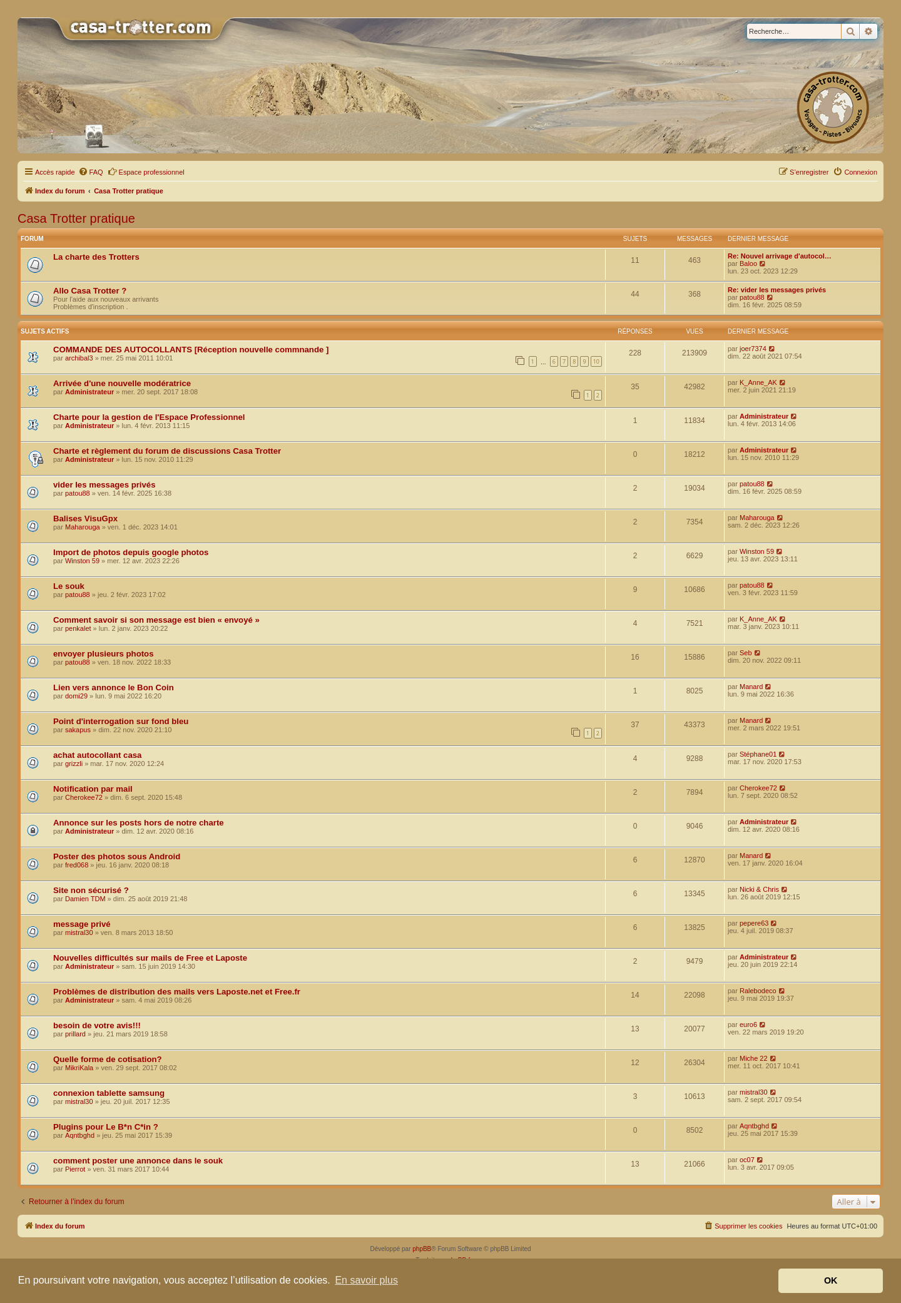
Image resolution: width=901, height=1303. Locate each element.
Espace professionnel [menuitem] (146, 171)
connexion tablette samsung (109, 1093)
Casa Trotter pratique (76, 218)
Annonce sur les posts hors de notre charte (138, 822)
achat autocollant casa (97, 755)
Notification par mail (93, 789)
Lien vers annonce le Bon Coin (113, 687)
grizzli (74, 763)
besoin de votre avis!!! (97, 1025)
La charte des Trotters (96, 257)
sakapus (78, 729)
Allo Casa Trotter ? (89, 290)
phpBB (421, 1248)
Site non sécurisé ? (91, 890)
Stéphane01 (758, 754)
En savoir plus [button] (366, 1280)
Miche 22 (754, 1058)
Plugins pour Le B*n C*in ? (105, 1127)
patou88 (752, 297)
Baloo (748, 263)
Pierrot (75, 1169)
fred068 (76, 865)
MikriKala (79, 1067)
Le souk (68, 586)
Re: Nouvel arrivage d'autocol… (780, 256)
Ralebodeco (758, 990)
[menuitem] (90, 172)
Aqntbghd (79, 1135)
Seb (746, 653)
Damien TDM (85, 898)
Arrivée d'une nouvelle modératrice (122, 383)
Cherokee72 (84, 797)
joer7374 (753, 348)
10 (596, 361)
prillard (75, 1034)
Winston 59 (82, 561)
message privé (82, 924)
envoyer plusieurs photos (103, 653)
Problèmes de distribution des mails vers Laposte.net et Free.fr (176, 991)
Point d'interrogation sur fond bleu (120, 721)
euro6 (748, 1024)
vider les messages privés (104, 484)
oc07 (747, 1159)
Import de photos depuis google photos (130, 552)
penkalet (78, 628)
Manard (751, 686)
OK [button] (831, 1280)
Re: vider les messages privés (777, 290)
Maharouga (82, 527)
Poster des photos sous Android (116, 856)
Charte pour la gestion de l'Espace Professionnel (149, 417)
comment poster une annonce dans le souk (138, 1160)
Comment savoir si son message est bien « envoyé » (156, 620)
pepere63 (754, 923)
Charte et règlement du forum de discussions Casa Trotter (167, 451)
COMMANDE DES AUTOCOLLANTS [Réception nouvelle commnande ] (190, 349)
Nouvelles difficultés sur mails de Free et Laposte (150, 958)
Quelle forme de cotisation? (107, 1059)
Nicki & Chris (759, 889)
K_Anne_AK (758, 382)
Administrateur (89, 392)
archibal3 (79, 358)
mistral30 (79, 932)
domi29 (76, 696)
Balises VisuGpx (85, 518)
